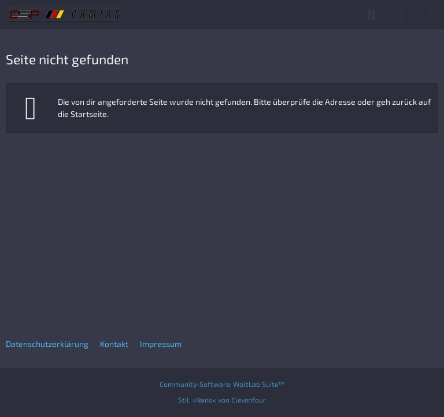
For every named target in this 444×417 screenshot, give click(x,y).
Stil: (222, 400)
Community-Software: (222, 384)
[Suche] (371, 14)
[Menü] (429, 14)
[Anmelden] (400, 14)
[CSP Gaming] (65, 14)
